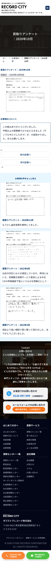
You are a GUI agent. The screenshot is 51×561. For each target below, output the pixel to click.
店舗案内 (30, 476)
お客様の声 (15, 59)
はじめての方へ (9, 431)
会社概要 (30, 460)
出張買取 (7, 443)
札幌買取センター (10, 484)
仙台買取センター (10, 488)
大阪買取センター (10, 496)
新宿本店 (7, 464)
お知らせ (30, 464)
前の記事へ (25, 154)
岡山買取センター (10, 500)
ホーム (4, 59)
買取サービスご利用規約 (35, 538)
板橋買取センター (10, 472)
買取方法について (10, 435)
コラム (29, 468)
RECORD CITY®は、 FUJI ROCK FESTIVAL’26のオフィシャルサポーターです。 (22, 11)
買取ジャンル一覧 (34, 431)
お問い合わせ (32, 472)
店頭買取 (7, 448)
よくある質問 (32, 448)
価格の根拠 (31, 439)
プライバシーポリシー (15, 538)
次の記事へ (25, 162)
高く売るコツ (32, 435)
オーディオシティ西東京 (13, 480)
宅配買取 (7, 439)
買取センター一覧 (10, 460)
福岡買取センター (10, 504)
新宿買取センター (10, 468)
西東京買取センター (11, 476)
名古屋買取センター (11, 492)
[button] (29, 409)
